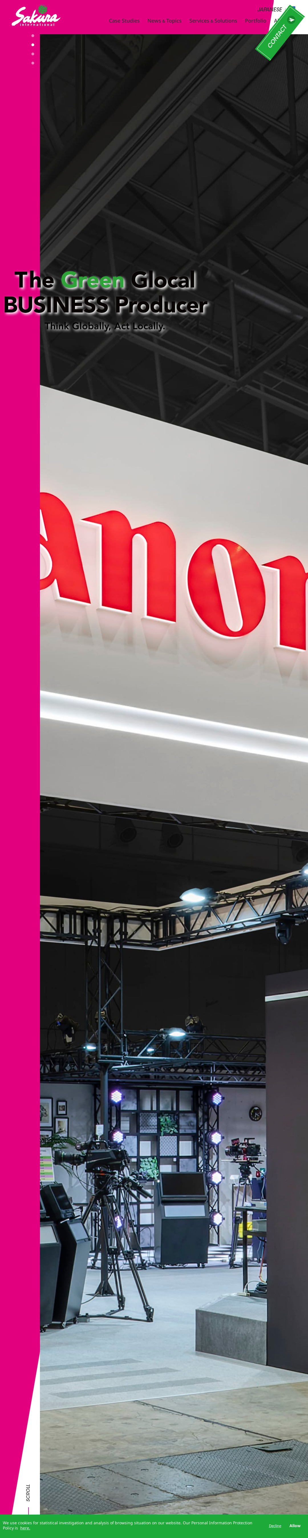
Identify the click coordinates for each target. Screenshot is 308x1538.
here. (25, 1528)
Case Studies (124, 20)
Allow (295, 1525)
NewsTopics (164, 20)
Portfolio (255, 20)
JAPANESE (269, 10)
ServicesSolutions (213, 20)
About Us (285, 20)
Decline (275, 1525)
